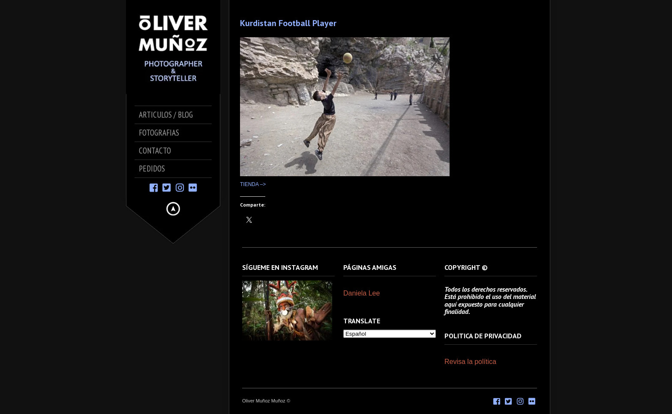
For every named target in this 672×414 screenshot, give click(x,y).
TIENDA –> (253, 184)
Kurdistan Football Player (288, 23)
